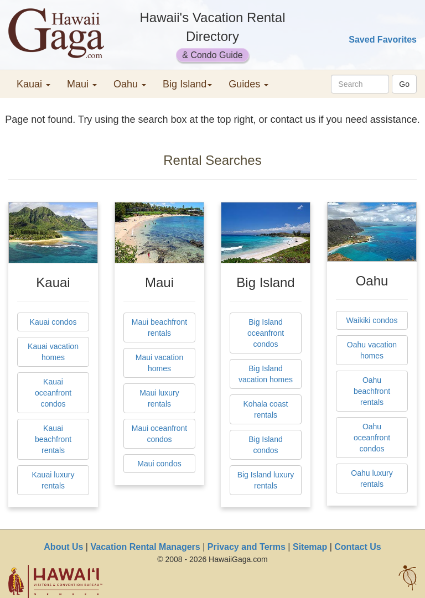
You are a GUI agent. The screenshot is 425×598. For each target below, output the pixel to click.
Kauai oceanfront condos (53, 392)
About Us (63, 547)
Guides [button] (248, 84)
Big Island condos (265, 445)
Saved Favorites (383, 39)
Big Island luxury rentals (265, 480)
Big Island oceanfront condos (265, 333)
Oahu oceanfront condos (372, 437)
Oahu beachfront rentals (372, 391)
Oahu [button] (129, 84)
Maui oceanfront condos (159, 434)
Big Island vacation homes (266, 374)
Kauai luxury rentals (53, 480)
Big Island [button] (187, 84)
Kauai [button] (33, 84)
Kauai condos (53, 322)
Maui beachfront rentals (159, 327)
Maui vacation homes (159, 363)
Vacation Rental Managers (145, 547)
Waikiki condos (372, 320)
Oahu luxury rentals (371, 478)
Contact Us (357, 547)
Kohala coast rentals (265, 409)
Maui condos (159, 463)
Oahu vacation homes (372, 350)
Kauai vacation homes (53, 352)
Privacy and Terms (247, 547)
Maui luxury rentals (159, 398)
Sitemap (310, 547)
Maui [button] (82, 84)
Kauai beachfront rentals (53, 439)
